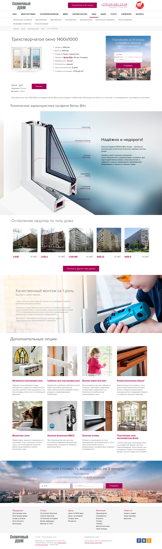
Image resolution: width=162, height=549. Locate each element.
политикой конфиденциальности (134, 77)
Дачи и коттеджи (28, 14)
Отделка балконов (47, 516)
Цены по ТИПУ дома (75, 513)
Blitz (43, 29)
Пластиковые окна (19, 513)
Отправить (128, 66)
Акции (103, 14)
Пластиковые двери (19, 516)
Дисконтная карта (103, 526)
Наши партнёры (130, 516)
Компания (100, 510)
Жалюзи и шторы (79, 14)
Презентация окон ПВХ (93, 543)
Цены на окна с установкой (22, 20)
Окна (14, 14)
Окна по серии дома (125, 20)
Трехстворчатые (70, 20)
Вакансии (127, 518)
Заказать (39, 86)
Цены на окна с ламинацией (105, 20)
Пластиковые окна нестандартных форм (132, 434)
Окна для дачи (18, 521)
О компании (126, 14)
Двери (65, 14)
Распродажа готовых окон (22, 24)
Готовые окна (73, 518)
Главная (16, 29)
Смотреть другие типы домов (81, 268)
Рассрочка (72, 521)
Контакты (140, 14)
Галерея (99, 524)
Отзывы (99, 521)
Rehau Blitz (68, 57)
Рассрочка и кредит (41, 24)
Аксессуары (16, 524)
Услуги (113, 14)
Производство (101, 513)
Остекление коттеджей (49, 518)
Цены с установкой (75, 516)
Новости (128, 510)
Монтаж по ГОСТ (46, 524)
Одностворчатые (41, 20)
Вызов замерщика (47, 521)
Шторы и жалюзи (18, 518)
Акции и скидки (130, 513)
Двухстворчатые (56, 20)
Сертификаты (101, 516)
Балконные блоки (86, 20)
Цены (94, 14)
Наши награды (101, 529)
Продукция (17, 510)
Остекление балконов (49, 14)
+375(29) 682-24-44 (114, 4)
